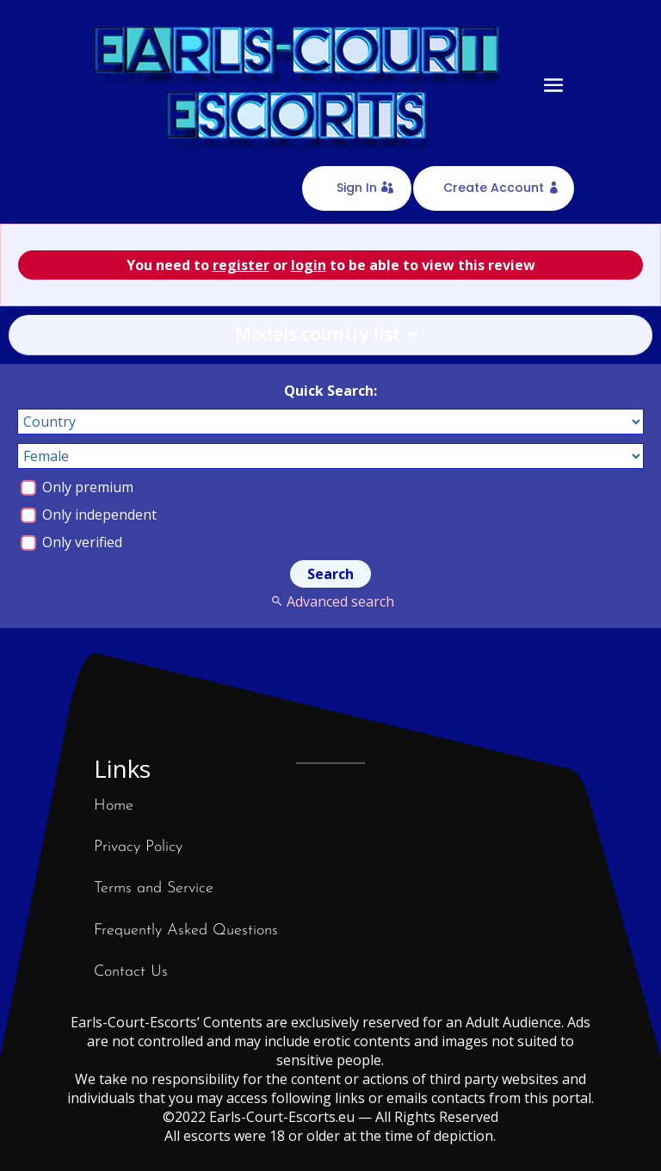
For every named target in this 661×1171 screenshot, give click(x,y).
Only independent (89, 514)
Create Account (493, 187)
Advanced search (330, 601)
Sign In (357, 187)
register (241, 265)
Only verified (71, 542)
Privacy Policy (138, 847)
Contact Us (131, 972)
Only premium (77, 487)
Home (113, 806)
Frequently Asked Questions (186, 930)
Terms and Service (153, 888)
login (308, 265)
